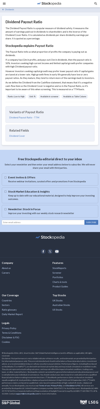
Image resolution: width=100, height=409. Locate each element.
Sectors (6, 305)
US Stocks (57, 309)
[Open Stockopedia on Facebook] (43, 251)
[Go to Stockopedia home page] (49, 3)
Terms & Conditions (11, 332)
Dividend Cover (17, 135)
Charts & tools (59, 282)
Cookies (6, 342)
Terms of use (44, 385)
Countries (7, 300)
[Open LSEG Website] (89, 402)
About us (6, 268)
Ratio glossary (9, 309)
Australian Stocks (61, 305)
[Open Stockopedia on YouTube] (56, 251)
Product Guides (60, 286)
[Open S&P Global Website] (11, 402)
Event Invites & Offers (21, 177)
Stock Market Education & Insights (29, 191)
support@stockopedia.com (27, 394)
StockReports (59, 268)
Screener (56, 272)
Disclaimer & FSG (10, 337)
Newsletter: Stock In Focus (24, 209)
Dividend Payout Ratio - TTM (24, 117)
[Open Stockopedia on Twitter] (50, 251)
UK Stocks (57, 300)
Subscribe (91, 222)
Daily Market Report (12, 314)
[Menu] (4, 3)
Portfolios (57, 277)
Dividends (8, 9)
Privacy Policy (9, 328)
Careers (6, 272)
